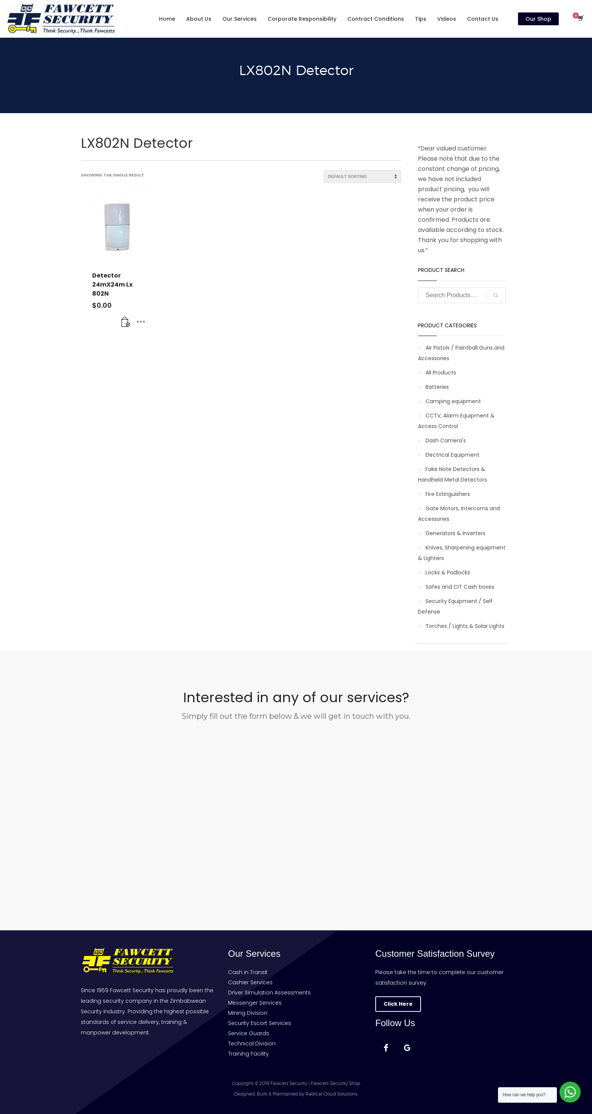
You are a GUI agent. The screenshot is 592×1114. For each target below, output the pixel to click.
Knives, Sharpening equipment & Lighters (462, 553)
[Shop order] (362, 176)
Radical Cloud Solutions (331, 1094)
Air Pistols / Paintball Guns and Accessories (461, 353)
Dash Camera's (446, 440)
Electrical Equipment (452, 455)
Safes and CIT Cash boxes (460, 587)
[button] (125, 322)
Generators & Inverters (456, 533)
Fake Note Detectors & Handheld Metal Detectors (452, 474)
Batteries (437, 387)
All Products (441, 372)
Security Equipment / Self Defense (455, 606)
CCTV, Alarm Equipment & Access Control (456, 421)
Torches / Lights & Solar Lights (465, 626)
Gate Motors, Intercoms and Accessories (459, 514)
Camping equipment (453, 401)
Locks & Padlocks (448, 572)
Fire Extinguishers (448, 494)
